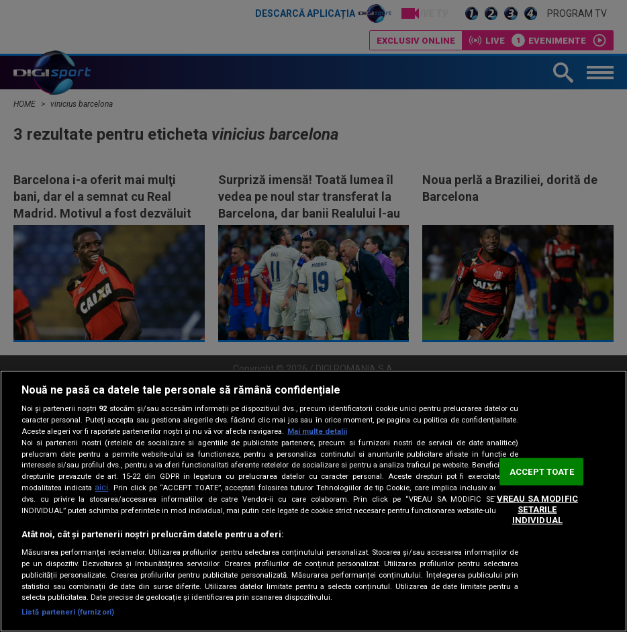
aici (101, 487)
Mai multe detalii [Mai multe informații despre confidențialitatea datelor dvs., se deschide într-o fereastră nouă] (317, 431)
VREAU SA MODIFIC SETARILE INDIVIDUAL (537, 509)
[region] (313, 501)
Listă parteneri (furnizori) (67, 612)
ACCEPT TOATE (542, 472)
